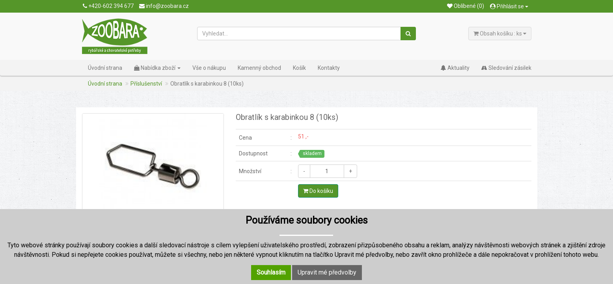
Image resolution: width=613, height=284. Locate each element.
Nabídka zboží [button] (157, 68)
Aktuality (455, 68)
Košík (299, 68)
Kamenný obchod (259, 68)
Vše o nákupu (209, 68)
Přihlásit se (509, 6)
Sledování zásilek (506, 68)
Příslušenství (146, 83)
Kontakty (329, 68)
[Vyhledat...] (299, 33)
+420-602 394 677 (108, 6)
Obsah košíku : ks (499, 33)
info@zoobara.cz (164, 6)
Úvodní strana (105, 68)
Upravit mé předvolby (327, 272)
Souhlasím (271, 272)
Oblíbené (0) (465, 6)
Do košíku (318, 191)
